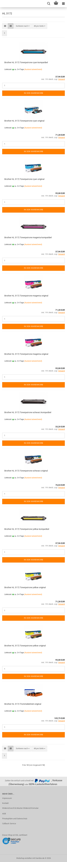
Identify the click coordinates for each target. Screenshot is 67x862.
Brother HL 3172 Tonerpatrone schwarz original (26, 471)
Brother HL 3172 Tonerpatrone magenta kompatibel (28, 237)
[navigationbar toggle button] (63, 3)
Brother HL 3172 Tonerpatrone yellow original (25, 587)
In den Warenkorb (33, 93)
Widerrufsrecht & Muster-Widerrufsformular (20, 808)
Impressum (7, 798)
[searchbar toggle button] (48, 3)
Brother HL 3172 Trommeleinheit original (22, 704)
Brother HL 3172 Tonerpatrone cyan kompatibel (26, 62)
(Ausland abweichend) (33, 69)
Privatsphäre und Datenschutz (14, 818)
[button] (5, 26)
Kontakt (5, 803)
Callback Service (9, 823)
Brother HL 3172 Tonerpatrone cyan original (24, 121)
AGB (4, 814)
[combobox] (22, 26)
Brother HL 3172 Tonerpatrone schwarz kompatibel (27, 412)
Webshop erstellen (24, 858)
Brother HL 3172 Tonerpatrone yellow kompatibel (26, 529)
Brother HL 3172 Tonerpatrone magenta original (26, 296)
